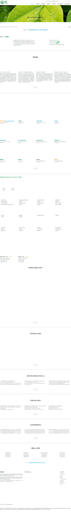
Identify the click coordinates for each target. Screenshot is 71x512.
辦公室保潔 (21, 230)
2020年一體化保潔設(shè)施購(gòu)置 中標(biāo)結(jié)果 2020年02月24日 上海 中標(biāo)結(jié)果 (35, 429)
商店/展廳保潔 (57, 227)
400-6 (68, 1)
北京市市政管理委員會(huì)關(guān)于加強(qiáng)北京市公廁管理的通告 (58, 384)
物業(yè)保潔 (3, 227)
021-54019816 (55, 41)
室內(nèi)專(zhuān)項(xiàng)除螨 (7, 204)
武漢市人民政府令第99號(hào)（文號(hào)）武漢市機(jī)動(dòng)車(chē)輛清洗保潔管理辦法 (35, 383)
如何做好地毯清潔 (2, 408)
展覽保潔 (38, 227)
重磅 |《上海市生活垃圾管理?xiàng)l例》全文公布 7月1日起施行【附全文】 (11, 383)
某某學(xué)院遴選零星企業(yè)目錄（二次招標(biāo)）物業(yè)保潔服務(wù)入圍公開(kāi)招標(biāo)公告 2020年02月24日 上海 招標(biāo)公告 (11, 429)
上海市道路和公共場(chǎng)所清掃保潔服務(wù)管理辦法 (56, 383)
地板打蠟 (38, 201)
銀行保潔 (20, 229)
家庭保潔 (57, 230)
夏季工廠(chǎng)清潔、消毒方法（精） (54, 408)
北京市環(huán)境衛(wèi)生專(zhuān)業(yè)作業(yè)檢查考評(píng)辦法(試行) (11, 384)
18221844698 (57, 1)
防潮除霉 (20, 204)
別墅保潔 (38, 230)
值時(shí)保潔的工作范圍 (3, 260)
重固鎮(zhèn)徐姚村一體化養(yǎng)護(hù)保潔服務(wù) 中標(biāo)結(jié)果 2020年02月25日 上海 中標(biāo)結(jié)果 (35, 430)
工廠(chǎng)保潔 (58, 229)
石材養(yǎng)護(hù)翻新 (23, 200)
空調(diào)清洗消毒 (40, 200)
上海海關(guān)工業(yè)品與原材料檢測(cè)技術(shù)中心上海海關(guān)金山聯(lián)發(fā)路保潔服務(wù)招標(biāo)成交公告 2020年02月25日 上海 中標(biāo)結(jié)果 (11, 430)
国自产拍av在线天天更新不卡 (46, 509)
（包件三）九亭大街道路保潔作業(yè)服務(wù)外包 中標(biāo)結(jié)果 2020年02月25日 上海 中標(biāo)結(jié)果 (59, 430)
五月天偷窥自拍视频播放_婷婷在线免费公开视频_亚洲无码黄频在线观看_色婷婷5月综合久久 (29, 509)
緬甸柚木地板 (62, 481)
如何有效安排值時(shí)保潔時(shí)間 (5, 259)
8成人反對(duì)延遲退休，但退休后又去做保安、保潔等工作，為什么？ (34, 409)
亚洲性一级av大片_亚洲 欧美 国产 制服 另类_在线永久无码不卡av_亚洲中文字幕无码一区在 (13, 508)
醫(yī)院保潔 (3, 230)
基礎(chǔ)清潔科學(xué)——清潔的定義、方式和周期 (31, 408)
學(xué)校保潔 (39, 229)
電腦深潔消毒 (57, 200)
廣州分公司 (61, 476)
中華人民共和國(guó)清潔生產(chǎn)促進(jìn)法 (31, 382)
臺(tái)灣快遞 (62, 480)
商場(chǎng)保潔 (22, 227)
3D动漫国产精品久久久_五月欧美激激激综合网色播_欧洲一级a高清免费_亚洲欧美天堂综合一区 (39, 508)
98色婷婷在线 (14, 509)
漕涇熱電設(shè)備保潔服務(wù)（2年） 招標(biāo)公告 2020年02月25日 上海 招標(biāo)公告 (59, 429)
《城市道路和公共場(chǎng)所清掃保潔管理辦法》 (7, 382)
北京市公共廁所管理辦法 (27, 384)
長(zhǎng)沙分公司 (62, 473)
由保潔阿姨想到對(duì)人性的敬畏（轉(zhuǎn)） (7, 409)
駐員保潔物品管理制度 (21, 260)
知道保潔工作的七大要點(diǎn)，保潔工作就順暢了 (55, 409)
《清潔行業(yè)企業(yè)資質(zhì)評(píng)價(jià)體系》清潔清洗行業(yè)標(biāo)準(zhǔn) (59, 382)
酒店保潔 (2, 229)
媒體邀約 (61, 477)
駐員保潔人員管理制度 (21, 259)
